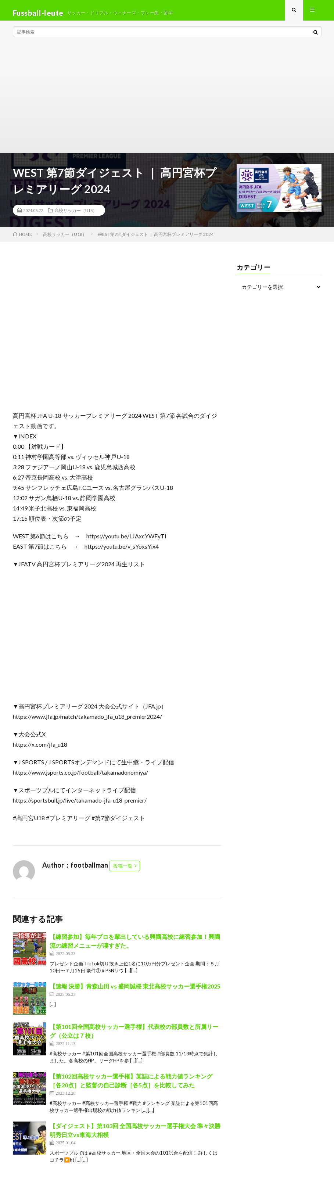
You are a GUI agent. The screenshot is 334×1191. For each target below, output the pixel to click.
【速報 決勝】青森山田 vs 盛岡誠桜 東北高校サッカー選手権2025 (135, 991)
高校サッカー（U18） (75, 215)
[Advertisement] (167, 102)
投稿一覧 (122, 871)
